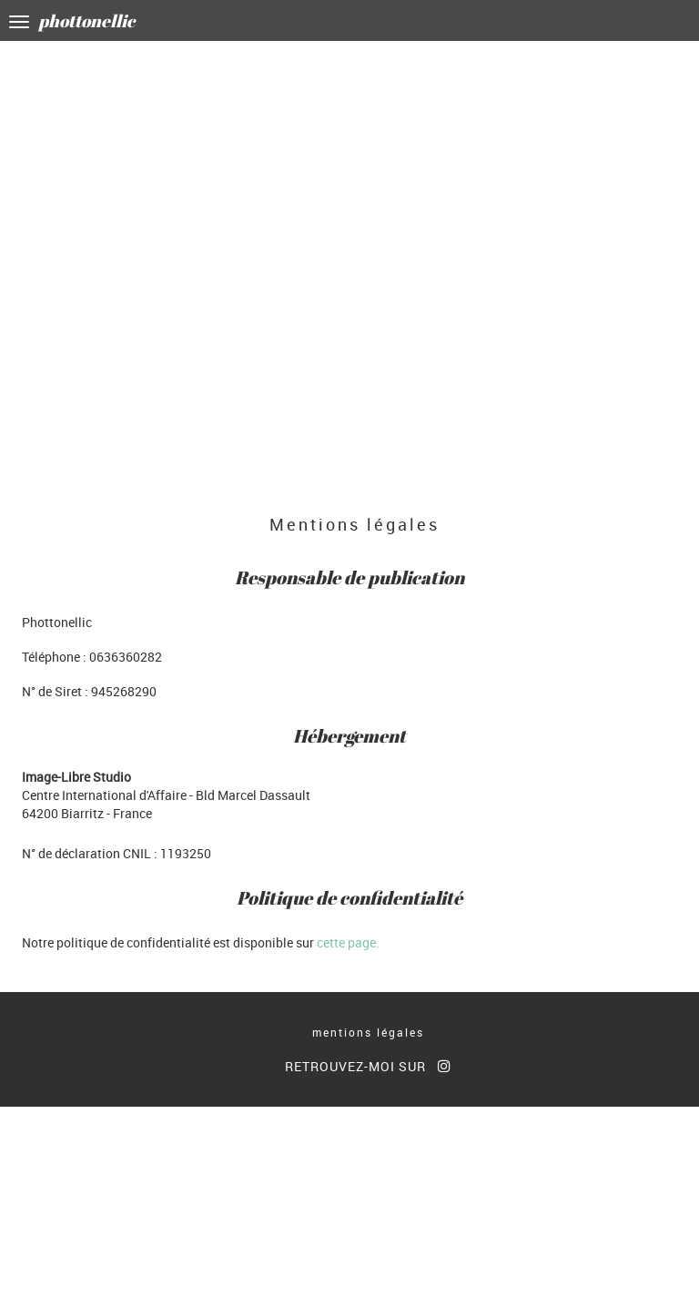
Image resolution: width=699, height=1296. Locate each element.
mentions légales (368, 1032)
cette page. (348, 942)
